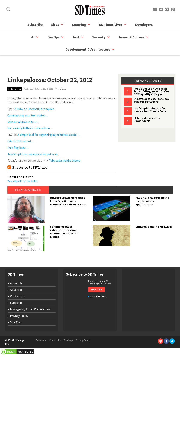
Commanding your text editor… (27, 102)
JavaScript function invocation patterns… (34, 141)
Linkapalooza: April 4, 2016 (154, 299)
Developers (144, 24)
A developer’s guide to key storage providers (151, 87)
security (101, 37)
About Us (16, 356)
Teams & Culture (133, 37)
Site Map (15, 395)
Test (78, 37)
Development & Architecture (90, 49)
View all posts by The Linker (22, 167)
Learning (81, 24)
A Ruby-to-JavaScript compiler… (35, 95)
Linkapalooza (14, 75)
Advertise (16, 362)
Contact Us (17, 369)
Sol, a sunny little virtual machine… (30, 115)
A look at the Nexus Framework (147, 106)
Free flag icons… (17, 134)
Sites (57, 24)
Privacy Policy (19, 388)
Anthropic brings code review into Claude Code (150, 97)
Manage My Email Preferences (30, 382)
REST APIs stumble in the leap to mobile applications (152, 274)
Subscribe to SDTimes (29, 154)
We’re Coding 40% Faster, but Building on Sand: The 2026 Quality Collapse (151, 78)
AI (35, 37)
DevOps (55, 37)
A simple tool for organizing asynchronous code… (48, 121)
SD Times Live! (113, 24)
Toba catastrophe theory (64, 147)
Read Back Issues (98, 369)
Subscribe (35, 24)
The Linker (61, 75)
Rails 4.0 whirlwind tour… (23, 108)
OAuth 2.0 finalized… (20, 128)
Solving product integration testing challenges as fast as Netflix (64, 304)
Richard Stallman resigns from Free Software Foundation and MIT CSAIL (68, 274)
